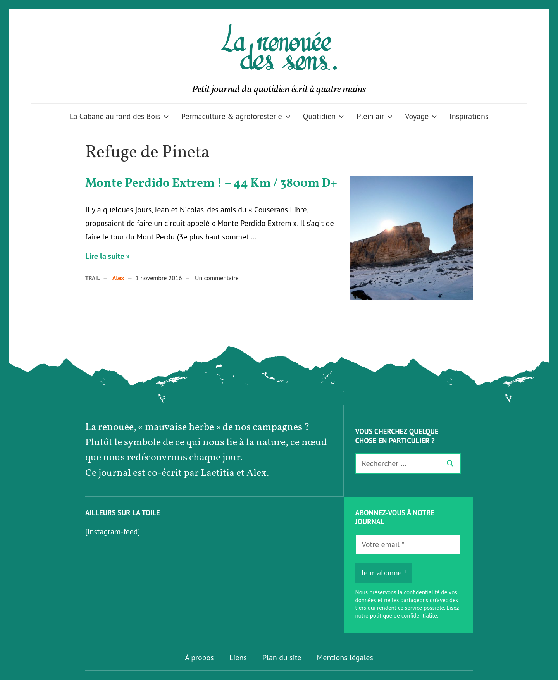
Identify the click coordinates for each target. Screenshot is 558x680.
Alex (118, 278)
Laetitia (217, 473)
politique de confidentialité (403, 615)
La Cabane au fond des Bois (119, 116)
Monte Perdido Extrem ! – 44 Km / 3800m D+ (211, 183)
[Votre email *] (408, 544)
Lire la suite (104, 256)
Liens (238, 657)
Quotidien (323, 116)
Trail (92, 278)
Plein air (374, 116)
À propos (199, 657)
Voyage (421, 116)
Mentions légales (345, 657)
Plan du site (281, 657)
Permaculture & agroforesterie (236, 116)
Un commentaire (217, 278)
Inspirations (469, 116)
